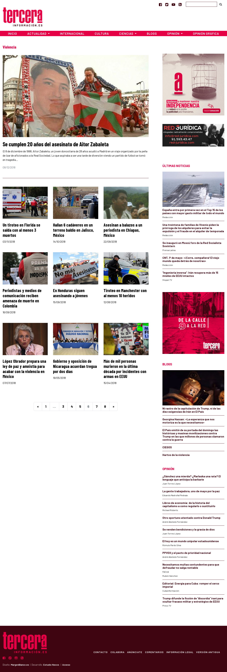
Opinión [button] (173, 33)
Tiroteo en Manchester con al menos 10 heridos (125, 293)
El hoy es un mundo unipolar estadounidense (190, 541)
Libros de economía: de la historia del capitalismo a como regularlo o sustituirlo (188, 504)
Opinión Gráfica (206, 33)
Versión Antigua (208, 652)
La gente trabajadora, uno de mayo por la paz (191, 491)
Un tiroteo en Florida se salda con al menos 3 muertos (21, 230)
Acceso (66, 664)
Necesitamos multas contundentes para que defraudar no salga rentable (190, 566)
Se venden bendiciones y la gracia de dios (188, 529)
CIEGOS (167, 447)
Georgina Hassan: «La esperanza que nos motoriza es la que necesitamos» (188, 421)
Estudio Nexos (51, 664)
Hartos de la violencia (176, 454)
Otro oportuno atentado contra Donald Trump (191, 517)
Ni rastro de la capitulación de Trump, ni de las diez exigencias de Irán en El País (191, 410)
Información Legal (179, 652)
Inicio (12, 33)
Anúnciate (134, 652)
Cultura (102, 33)
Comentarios (154, 652)
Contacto (100, 652)
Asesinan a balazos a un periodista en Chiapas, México (123, 230)
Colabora (117, 652)
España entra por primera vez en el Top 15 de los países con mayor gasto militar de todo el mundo (193, 211)
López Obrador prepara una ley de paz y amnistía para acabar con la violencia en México (24, 368)
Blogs (152, 33)
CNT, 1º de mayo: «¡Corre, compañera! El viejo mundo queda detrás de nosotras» (190, 259)
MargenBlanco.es (20, 664)
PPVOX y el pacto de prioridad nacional (186, 552)
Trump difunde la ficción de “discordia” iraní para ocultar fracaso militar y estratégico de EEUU (192, 600)
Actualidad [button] (37, 33)
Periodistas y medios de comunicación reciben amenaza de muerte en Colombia (22, 298)
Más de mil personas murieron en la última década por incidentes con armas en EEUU (125, 368)
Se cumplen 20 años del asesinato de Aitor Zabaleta (56, 144)
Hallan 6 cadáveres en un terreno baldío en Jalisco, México (73, 230)
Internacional (72, 33)
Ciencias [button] (126, 33)
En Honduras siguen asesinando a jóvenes (70, 293)
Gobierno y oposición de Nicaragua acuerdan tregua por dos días (75, 366)
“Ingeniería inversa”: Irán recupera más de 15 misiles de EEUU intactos (190, 274)
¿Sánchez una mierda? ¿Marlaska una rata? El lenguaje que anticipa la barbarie (191, 478)
